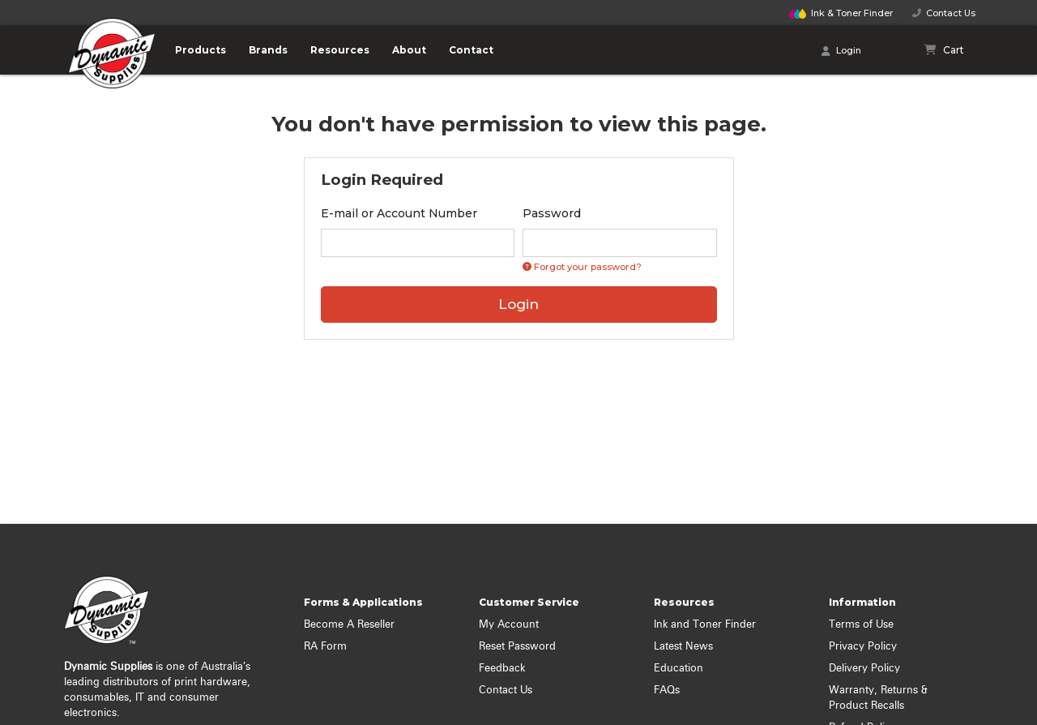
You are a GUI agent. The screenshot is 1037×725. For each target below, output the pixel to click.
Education (678, 668)
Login (841, 51)
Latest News (683, 646)
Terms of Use (861, 625)
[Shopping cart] (944, 50)
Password (552, 213)
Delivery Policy (864, 668)
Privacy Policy (863, 646)
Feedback (502, 668)
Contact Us (943, 13)
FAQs (667, 690)
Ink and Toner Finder (705, 625)
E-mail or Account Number (399, 213)
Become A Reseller (349, 625)
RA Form (325, 646)
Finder (841, 13)
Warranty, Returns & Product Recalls (878, 698)
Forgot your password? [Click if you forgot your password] (582, 266)
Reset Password (517, 646)
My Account (509, 625)
